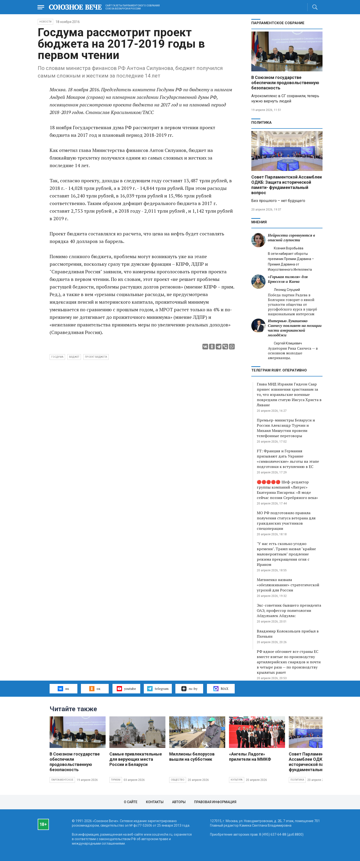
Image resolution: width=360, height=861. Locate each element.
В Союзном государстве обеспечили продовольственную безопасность (285, 82)
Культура (237, 780)
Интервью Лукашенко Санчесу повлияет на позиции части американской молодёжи (295, 328)
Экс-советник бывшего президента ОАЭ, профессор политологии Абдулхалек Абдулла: (289, 610)
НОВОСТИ (45, 21)
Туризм (115, 780)
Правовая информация (215, 802)
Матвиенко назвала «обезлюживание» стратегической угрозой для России (288, 585)
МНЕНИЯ (259, 222)
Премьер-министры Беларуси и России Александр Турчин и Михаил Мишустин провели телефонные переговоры (286, 427)
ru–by (189, 688)
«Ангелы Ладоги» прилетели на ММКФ (250, 756)
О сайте (130, 802)
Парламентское (62, 780)
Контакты (155, 802)
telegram (157, 688)
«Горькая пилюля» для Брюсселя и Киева (288, 279)
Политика (261, 122)
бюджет (74, 357)
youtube (126, 688)
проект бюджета (96, 357)
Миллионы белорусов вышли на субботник (192, 756)
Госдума (57, 357)
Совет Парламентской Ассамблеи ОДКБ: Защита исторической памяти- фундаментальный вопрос (286, 184)
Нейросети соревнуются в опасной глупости (291, 237)
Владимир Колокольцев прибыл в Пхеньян (288, 633)
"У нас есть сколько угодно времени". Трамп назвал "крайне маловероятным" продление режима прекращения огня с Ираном (286, 554)
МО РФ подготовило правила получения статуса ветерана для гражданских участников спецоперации (286, 520)
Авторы (179, 802)
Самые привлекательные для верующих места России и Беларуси (135, 759)
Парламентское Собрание (277, 23)
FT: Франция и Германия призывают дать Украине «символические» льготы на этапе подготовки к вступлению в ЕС (288, 458)
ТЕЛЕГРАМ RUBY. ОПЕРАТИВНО (279, 370)
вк (63, 688)
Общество (178, 780)
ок (94, 688)
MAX (220, 688)
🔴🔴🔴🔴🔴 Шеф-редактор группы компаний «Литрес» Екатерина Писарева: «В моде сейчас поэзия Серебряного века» (287, 489)
